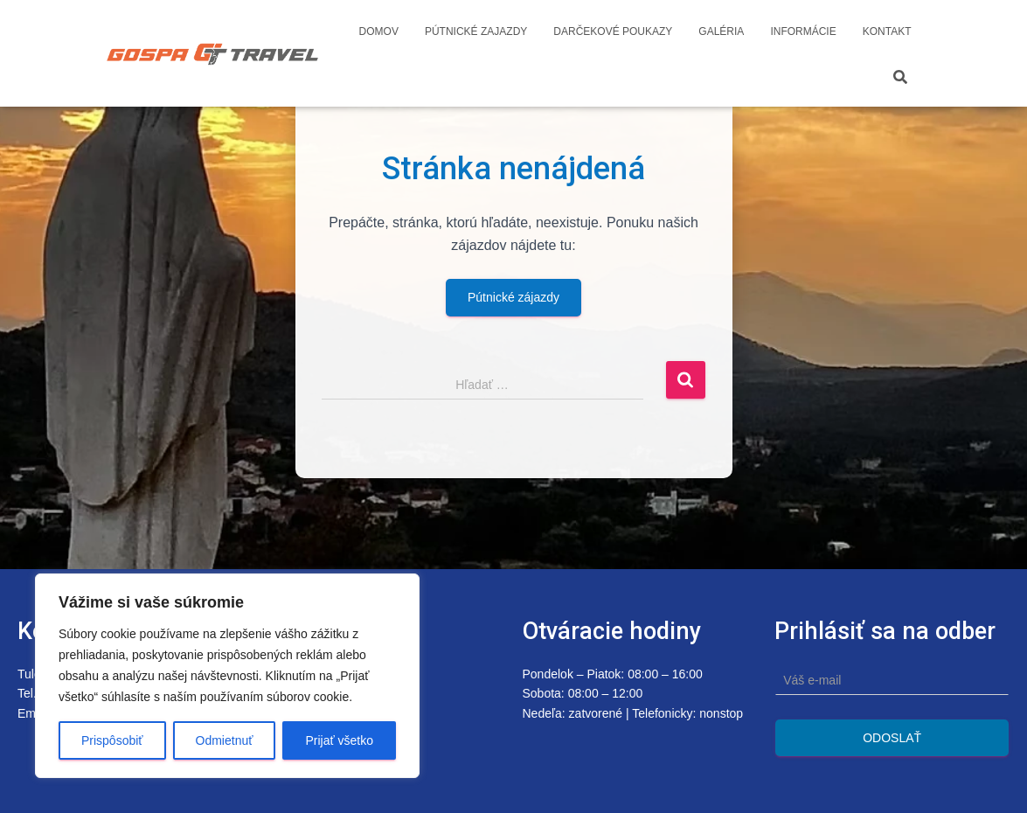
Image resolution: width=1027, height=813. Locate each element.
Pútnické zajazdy (476, 31)
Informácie (803, 31)
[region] (227, 675)
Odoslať (892, 738)
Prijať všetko (339, 740)
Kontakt (887, 31)
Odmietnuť (224, 740)
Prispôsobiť (112, 740)
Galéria (721, 31)
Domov (379, 31)
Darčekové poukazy (612, 31)
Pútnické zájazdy (513, 297)
